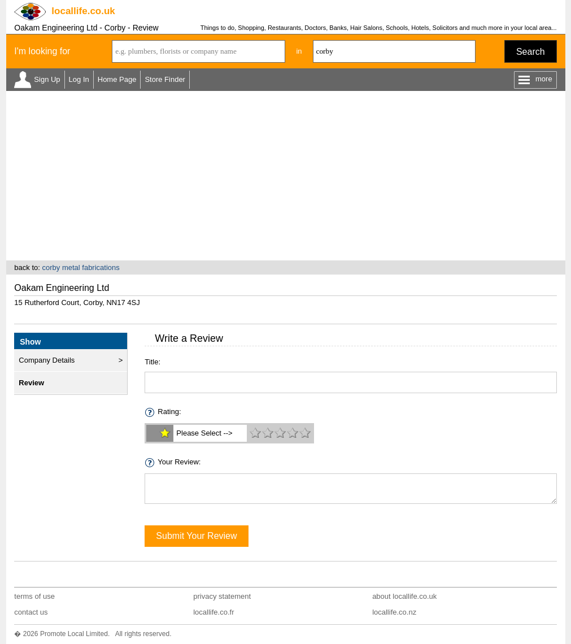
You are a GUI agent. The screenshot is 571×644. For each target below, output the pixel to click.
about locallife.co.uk (404, 596)
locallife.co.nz (394, 612)
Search (530, 51)
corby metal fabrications (80, 267)
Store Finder (165, 79)
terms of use (34, 596)
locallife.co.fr (213, 612)
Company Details (47, 360)
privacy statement (222, 596)
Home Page (117, 79)
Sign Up (47, 79)
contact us (30, 612)
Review (31, 382)
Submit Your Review (196, 536)
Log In (79, 79)
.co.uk (83, 11)
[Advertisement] (285, 176)
